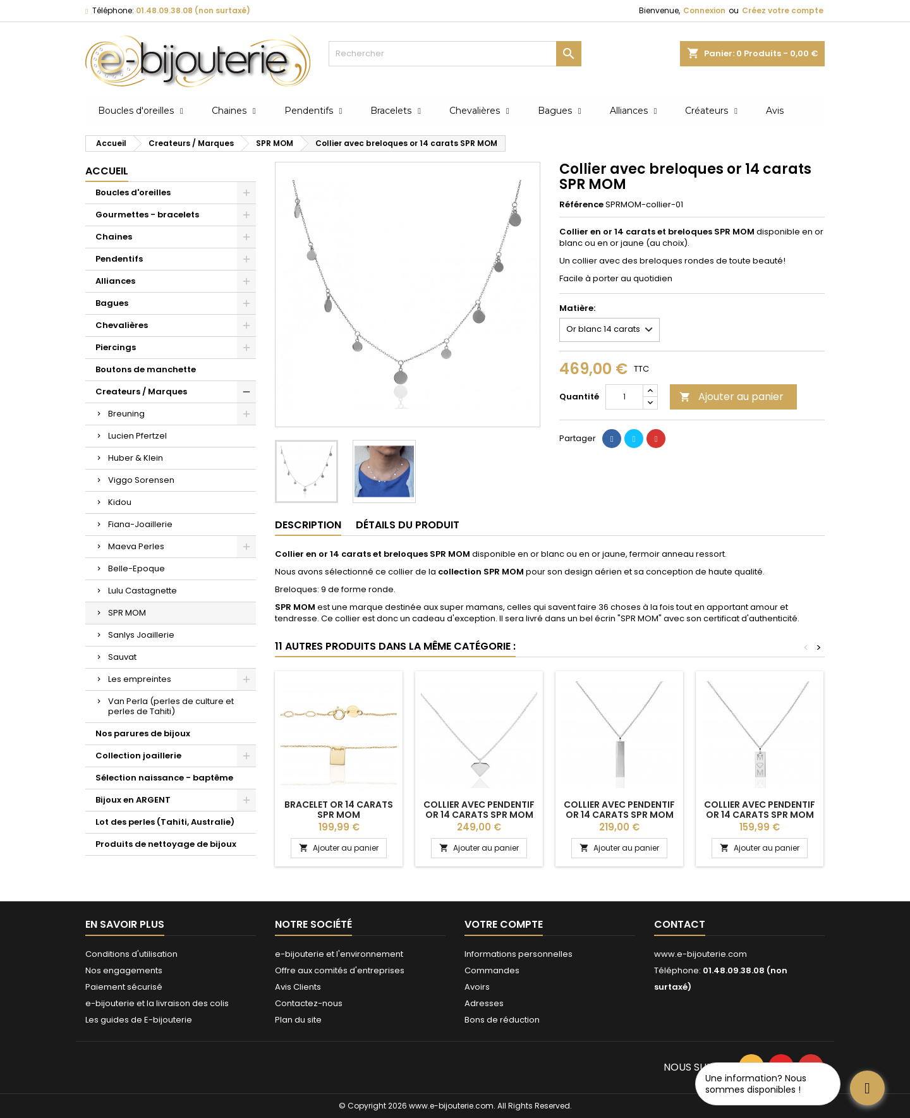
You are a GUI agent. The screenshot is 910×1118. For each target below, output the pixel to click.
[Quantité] (624, 397)
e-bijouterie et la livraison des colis (157, 1003)
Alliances (115, 281)
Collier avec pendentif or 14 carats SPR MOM (479, 809)
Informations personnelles (518, 954)
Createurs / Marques (141, 392)
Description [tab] (308, 525)
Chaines (113, 237)
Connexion (704, 10)
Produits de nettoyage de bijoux (165, 844)
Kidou (119, 502)
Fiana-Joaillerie (140, 524)
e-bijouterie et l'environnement (339, 954)
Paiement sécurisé (123, 987)
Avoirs (477, 987)
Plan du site (298, 1020)
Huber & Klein (135, 458)
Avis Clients (298, 987)
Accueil (106, 171)
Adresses (484, 1003)
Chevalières (121, 325)
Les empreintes (139, 679)
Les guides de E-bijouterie (138, 1020)
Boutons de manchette (145, 369)
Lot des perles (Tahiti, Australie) (164, 822)
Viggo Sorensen (141, 480)
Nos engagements (123, 970)
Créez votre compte (782, 10)
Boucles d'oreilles (133, 192)
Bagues (111, 303)
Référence (581, 204)
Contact (679, 924)
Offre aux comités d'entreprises (339, 970)
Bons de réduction (502, 1020)
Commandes (491, 970)
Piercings (115, 347)
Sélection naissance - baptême (164, 778)
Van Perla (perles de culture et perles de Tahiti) (171, 706)
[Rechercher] (455, 53)
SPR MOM (127, 613)
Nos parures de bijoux (142, 733)
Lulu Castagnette (142, 591)
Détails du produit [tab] (407, 525)
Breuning (126, 414)
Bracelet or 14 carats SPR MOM (338, 809)
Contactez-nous (309, 1003)
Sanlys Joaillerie (141, 635)
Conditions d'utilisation (131, 954)
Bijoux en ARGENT (133, 800)
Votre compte (503, 924)
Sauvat (122, 657)
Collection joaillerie (138, 756)
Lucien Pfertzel (137, 436)
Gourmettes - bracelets (147, 215)
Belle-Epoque (136, 568)
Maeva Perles (136, 546)
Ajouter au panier (731, 396)
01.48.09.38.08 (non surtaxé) (193, 10)
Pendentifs (119, 259)
